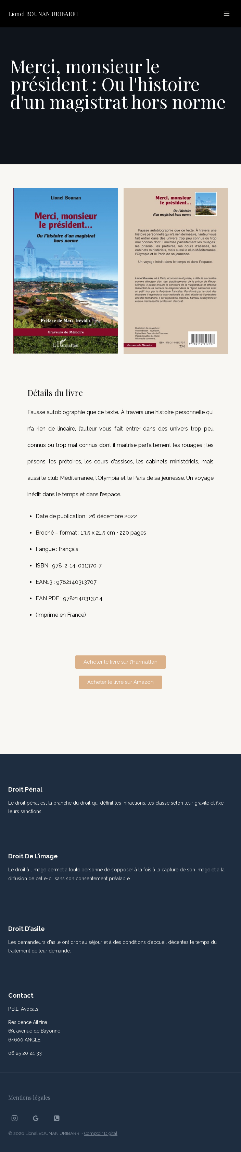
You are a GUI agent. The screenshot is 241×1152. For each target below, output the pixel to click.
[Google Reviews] (35, 1118)
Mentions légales (29, 1097)
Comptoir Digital (100, 1133)
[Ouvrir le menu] (226, 13)
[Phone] (56, 1118)
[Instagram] (14, 1118)
